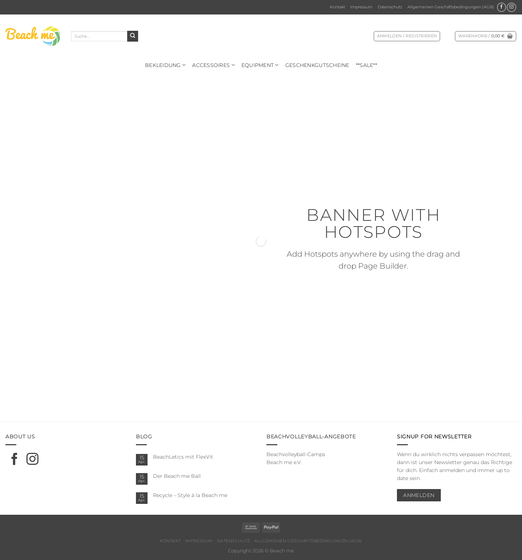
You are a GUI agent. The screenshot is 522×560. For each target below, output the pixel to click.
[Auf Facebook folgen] (501, 7)
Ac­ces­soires (213, 65)
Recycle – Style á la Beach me (190, 495)
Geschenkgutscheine (317, 65)
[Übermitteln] (132, 36)
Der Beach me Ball (177, 476)
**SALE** (366, 65)
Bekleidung (165, 65)
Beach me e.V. (284, 462)
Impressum (361, 6)
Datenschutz (390, 6)
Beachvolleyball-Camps (295, 454)
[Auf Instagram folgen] (511, 7)
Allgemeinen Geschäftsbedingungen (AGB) (450, 6)
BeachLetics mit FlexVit (183, 457)
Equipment (260, 65)
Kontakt (337, 6)
